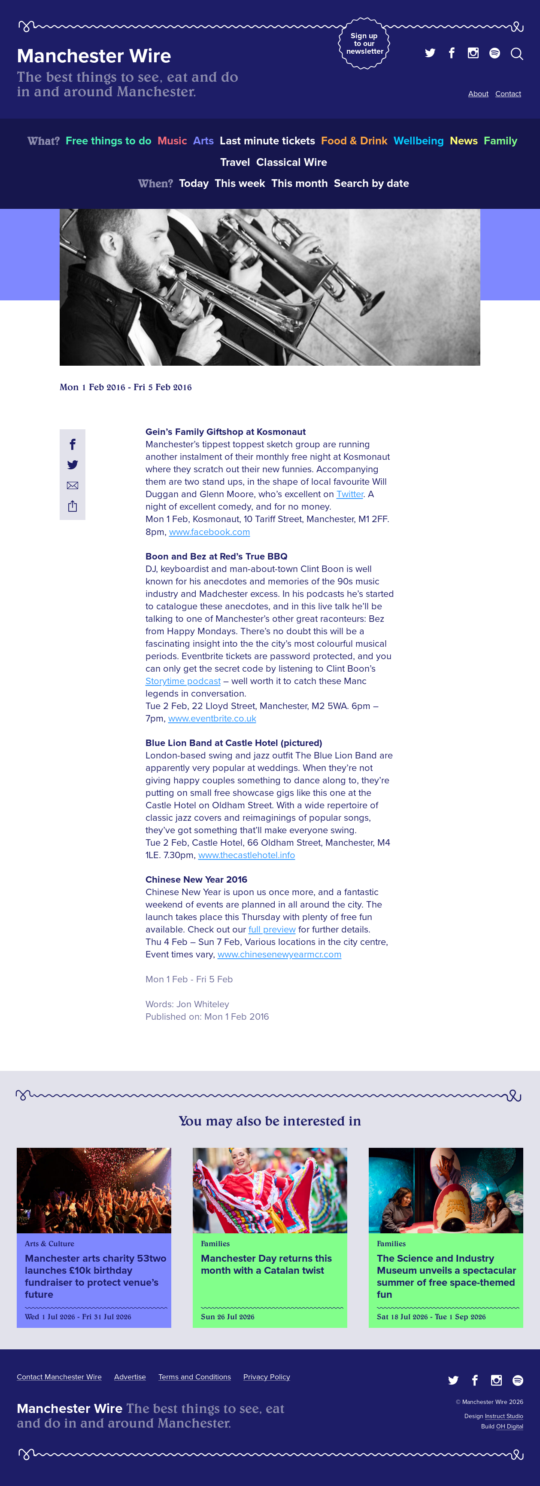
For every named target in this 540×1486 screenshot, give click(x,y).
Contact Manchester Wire (59, 1377)
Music (172, 141)
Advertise (130, 1377)
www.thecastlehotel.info (246, 855)
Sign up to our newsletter (364, 43)
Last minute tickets (267, 141)
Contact (508, 93)
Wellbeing (419, 141)
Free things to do (109, 141)
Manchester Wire (94, 56)
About (478, 93)
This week (240, 183)
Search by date (371, 183)
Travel (235, 162)
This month (299, 183)
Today (194, 183)
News (464, 141)
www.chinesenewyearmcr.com (280, 954)
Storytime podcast (183, 681)
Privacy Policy (266, 1377)
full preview (272, 930)
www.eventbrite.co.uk (212, 719)
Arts (203, 141)
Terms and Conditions (194, 1377)
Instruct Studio (504, 1416)
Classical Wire (291, 162)
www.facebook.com (209, 532)
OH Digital (509, 1426)
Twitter (350, 494)
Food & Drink (354, 141)
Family (500, 141)
